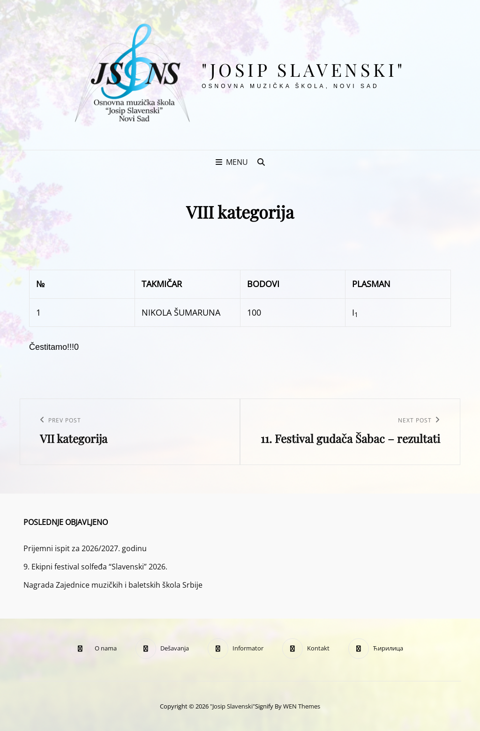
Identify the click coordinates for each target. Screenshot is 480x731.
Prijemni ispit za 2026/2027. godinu (85, 548)
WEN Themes (301, 706)
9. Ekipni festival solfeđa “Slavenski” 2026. (95, 566)
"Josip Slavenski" (303, 69)
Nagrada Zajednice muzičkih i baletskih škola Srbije (112, 585)
